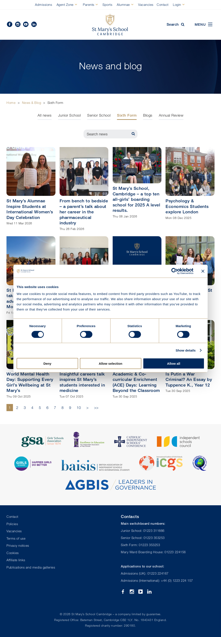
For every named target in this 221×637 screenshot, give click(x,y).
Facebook (9, 24)
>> (96, 407)
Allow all (173, 363)
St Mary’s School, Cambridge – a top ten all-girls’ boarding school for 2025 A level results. (136, 199)
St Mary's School (110, 24)
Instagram (18, 24)
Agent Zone (65, 4)
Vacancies (145, 4)
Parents (88, 4)
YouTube (25, 24)
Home (11, 103)
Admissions (43, 4)
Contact (163, 4)
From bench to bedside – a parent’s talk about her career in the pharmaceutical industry (84, 211)
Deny (47, 363)
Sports (107, 4)
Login (177, 4)
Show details (186, 350)
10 (79, 407)
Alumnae (123, 4)
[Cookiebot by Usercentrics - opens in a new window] (174, 271)
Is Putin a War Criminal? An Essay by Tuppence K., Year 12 (189, 379)
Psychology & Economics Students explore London (187, 206)
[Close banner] (202, 271)
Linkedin (34, 24)
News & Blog (31, 103)
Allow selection (110, 363)
